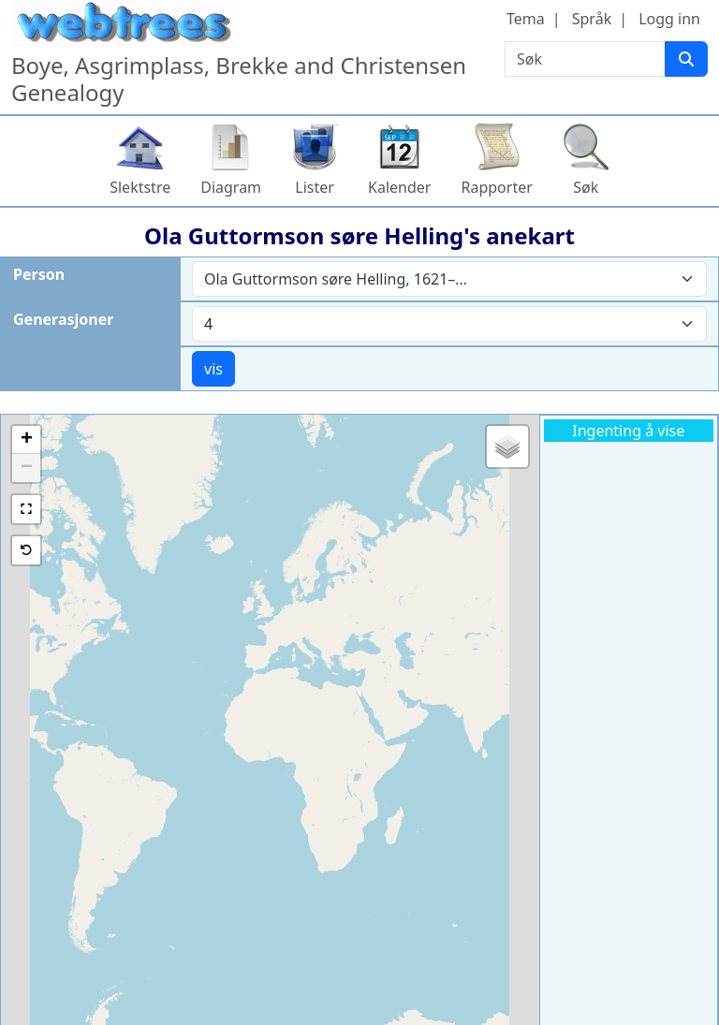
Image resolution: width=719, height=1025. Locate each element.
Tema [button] (525, 18)
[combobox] (449, 279)
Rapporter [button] (496, 187)
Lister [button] (314, 187)
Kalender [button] (399, 187)
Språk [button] (591, 18)
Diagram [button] (230, 187)
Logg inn (669, 18)
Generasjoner (63, 319)
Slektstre (140, 187)
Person (39, 274)
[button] (26, 440)
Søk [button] (585, 187)
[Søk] (686, 59)
